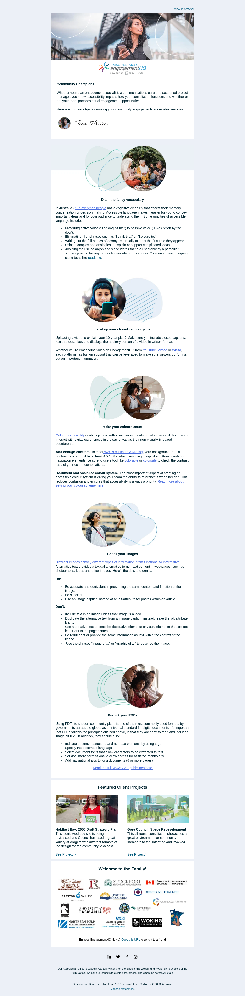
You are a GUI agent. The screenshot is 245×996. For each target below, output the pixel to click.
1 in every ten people (90, 208)
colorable (131, 460)
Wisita (176, 350)
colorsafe (150, 460)
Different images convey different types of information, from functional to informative (117, 562)
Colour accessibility (70, 435)
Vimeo (162, 350)
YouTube (149, 350)
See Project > (66, 854)
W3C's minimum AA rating (123, 452)
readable (94, 257)
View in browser (184, 9)
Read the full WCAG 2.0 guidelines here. (123, 768)
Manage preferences (123, 988)
